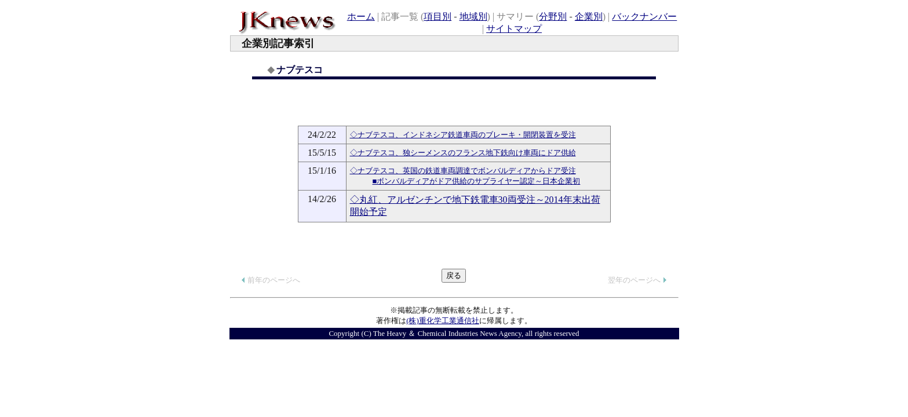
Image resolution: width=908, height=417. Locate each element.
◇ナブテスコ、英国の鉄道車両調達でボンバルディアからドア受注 (463, 170)
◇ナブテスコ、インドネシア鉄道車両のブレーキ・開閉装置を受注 (463, 134)
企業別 (589, 16)
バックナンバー (644, 16)
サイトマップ (514, 29)
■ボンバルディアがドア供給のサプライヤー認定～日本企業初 (477, 181)
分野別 (553, 16)
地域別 (473, 16)
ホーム (361, 16)
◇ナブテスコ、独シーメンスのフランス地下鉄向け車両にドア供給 (463, 152)
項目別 (437, 16)
